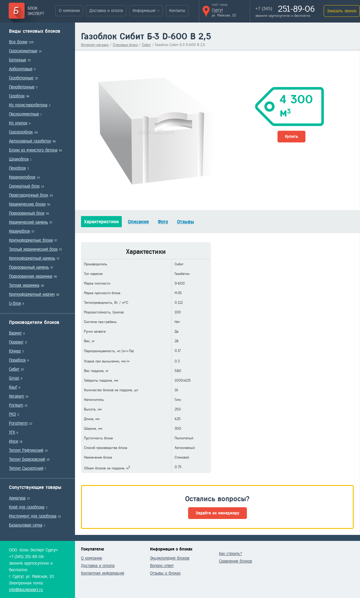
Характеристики (101, 221)
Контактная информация (102, 573)
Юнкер (15, 351)
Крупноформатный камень (32, 258)
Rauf (13, 387)
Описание (138, 221)
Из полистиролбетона (28, 105)
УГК (12, 432)
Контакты (177, 10)
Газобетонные (21, 78)
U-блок (15, 303)
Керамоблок (19, 231)
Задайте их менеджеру (217, 513)
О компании (69, 10)
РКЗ (12, 414)
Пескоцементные (24, 114)
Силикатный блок (24, 186)
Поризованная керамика (30, 276)
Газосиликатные (23, 51)
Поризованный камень (29, 267)
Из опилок (18, 123)
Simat (14, 378)
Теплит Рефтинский (26, 450)
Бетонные (17, 60)
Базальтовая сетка (25, 525)
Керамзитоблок (22, 177)
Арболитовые (20, 69)
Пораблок (17, 360)
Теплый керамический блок (33, 249)
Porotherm (18, 423)
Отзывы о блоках (165, 573)
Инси (13, 441)
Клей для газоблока (26, 507)
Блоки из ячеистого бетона (33, 150)
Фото (163, 221)
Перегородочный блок (28, 195)
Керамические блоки (27, 204)
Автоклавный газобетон (30, 141)
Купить (291, 136)
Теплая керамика (24, 285)
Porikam (16, 405)
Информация (144, 10)
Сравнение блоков (235, 561)
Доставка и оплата (106, 10)
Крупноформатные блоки (31, 240)
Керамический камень (28, 222)
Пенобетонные (21, 87)
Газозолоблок (21, 132)
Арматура (17, 498)
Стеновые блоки (125, 45)
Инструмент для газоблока (32, 516)
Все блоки (18, 42)
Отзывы (185, 221)
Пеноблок (17, 168)
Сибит (14, 369)
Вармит (15, 333)
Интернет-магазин (95, 45)
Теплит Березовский (27, 459)
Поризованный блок (26, 213)
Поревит (16, 342)
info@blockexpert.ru (26, 589)
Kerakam (16, 396)
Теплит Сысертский (26, 468)
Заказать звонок (341, 11)
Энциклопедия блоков (169, 558)
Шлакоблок (19, 159)
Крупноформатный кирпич (32, 294)
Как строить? (230, 553)
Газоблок (17, 96)
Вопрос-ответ (162, 565)
